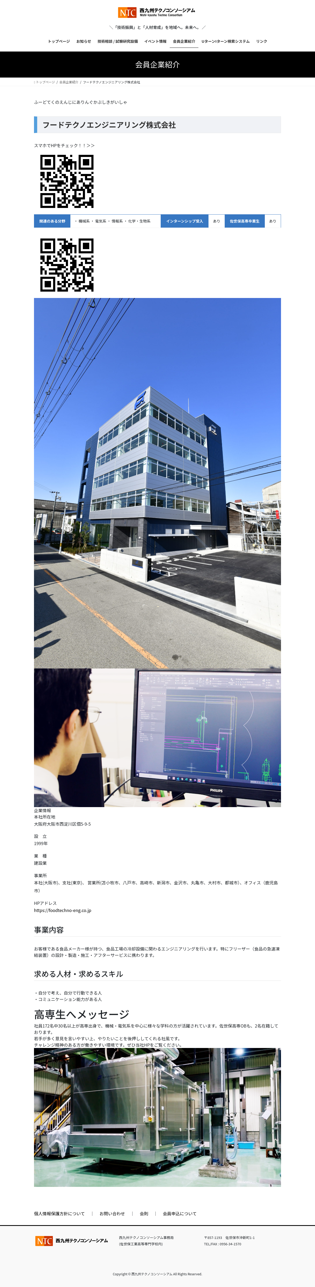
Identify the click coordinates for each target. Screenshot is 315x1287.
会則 (144, 1213)
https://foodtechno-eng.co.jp (62, 910)
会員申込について (180, 1213)
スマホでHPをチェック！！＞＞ (64, 145)
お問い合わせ (112, 1213)
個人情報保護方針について (59, 1213)
